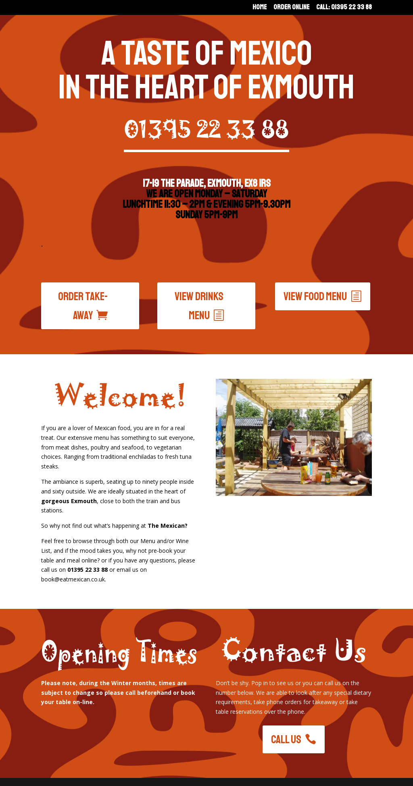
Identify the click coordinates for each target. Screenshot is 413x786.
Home (259, 7)
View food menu (315, 296)
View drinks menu (199, 306)
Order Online (291, 7)
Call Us (286, 739)
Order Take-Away (83, 306)
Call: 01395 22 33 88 (344, 7)
